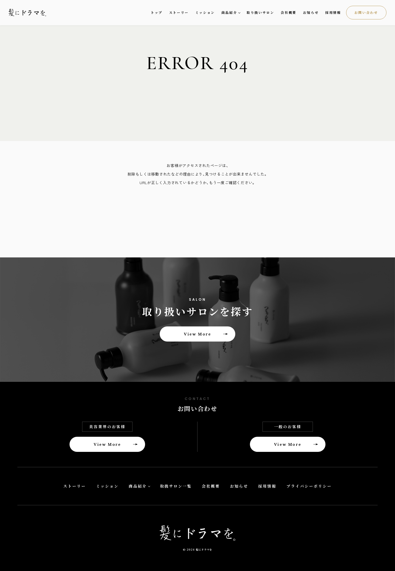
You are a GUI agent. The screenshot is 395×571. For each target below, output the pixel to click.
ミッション (205, 12)
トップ (156, 12)
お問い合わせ (366, 12)
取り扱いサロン (260, 12)
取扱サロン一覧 (176, 486)
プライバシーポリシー (309, 486)
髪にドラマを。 (31, 12)
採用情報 (333, 12)
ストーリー (179, 12)
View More (197, 334)
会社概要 (288, 12)
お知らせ (311, 12)
